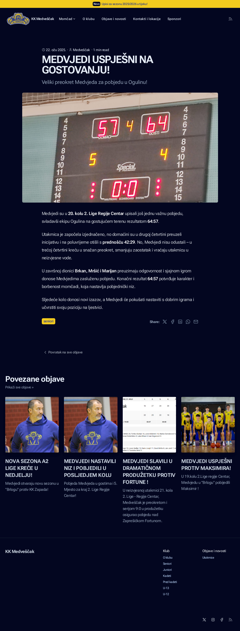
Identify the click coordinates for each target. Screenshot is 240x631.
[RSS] (230, 619)
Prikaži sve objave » (19, 387)
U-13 (166, 588)
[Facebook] (221, 619)
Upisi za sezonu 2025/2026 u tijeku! (124, 4)
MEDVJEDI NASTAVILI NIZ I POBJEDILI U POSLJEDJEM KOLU (90, 468)
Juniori (167, 569)
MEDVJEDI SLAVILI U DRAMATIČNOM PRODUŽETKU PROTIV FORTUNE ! (149, 471)
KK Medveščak (42, 19)
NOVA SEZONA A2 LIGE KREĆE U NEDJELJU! (26, 468)
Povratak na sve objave (63, 352)
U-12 (166, 594)
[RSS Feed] (230, 19)
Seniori (49, 321)
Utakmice (208, 557)
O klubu (168, 557)
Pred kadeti (170, 582)
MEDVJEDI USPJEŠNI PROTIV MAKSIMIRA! (206, 464)
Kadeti (167, 576)
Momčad (67, 19)
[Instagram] (213, 619)
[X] (204, 619)
